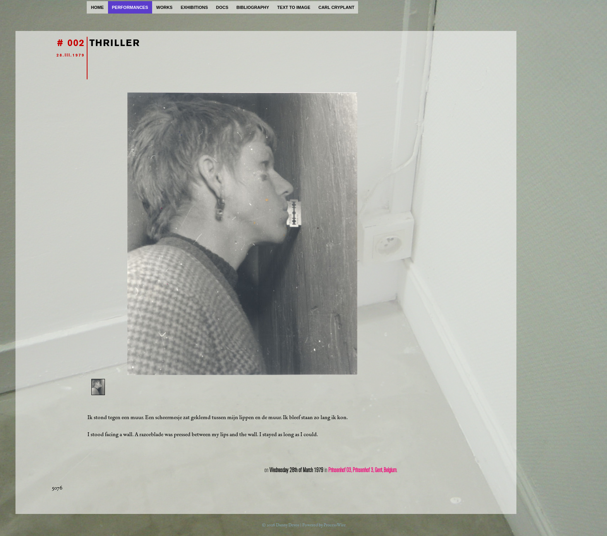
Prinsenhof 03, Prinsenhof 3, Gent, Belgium (362, 470)
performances (130, 7)
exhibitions (194, 7)
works (164, 7)
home (97, 7)
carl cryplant (336, 7)
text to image (293, 7)
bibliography (253, 7)
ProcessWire (335, 524)
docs (222, 7)
